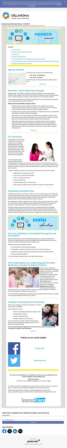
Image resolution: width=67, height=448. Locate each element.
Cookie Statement (35, 444)
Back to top (43, 84)
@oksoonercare (40, 360)
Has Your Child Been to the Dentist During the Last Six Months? (28, 59)
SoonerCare (39, 348)
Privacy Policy (28, 444)
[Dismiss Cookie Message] (64, 1)
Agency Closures (16, 49)
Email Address (6, 415)
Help (41, 444)
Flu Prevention (15, 54)
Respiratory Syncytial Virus (19, 56)
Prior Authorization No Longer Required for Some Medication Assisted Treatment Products (35, 61)
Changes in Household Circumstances (22, 63)
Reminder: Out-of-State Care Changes (22, 52)
